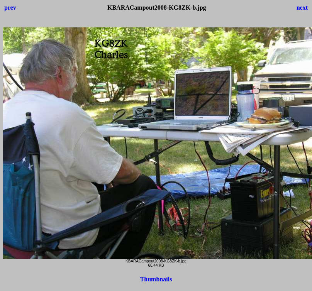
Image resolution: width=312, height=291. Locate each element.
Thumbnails (156, 279)
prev (10, 7)
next (302, 7)
